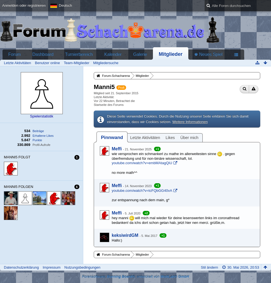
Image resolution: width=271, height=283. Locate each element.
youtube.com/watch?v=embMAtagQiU (142, 163)
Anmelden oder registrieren (24, 5)
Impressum (51, 267)
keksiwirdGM (125, 235)
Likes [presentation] (170, 137)
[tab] (112, 137)
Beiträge (38, 131)
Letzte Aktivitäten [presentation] (145, 137)
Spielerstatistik (41, 116)
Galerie (140, 54)
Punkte (37, 140)
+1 (157, 149)
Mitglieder (171, 54)
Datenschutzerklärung (21, 267)
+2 (146, 213)
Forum (14, 54)
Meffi (117, 148)
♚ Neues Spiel (208, 54)
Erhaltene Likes (43, 135)
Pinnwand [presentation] (112, 137)
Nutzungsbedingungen (82, 267)
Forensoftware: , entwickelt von (135, 276)
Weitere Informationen (190, 122)
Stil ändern (209, 267)
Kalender (112, 54)
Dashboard (42, 54)
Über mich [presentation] (189, 137)
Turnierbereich (79, 54)
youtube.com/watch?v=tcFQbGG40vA (142, 190)
